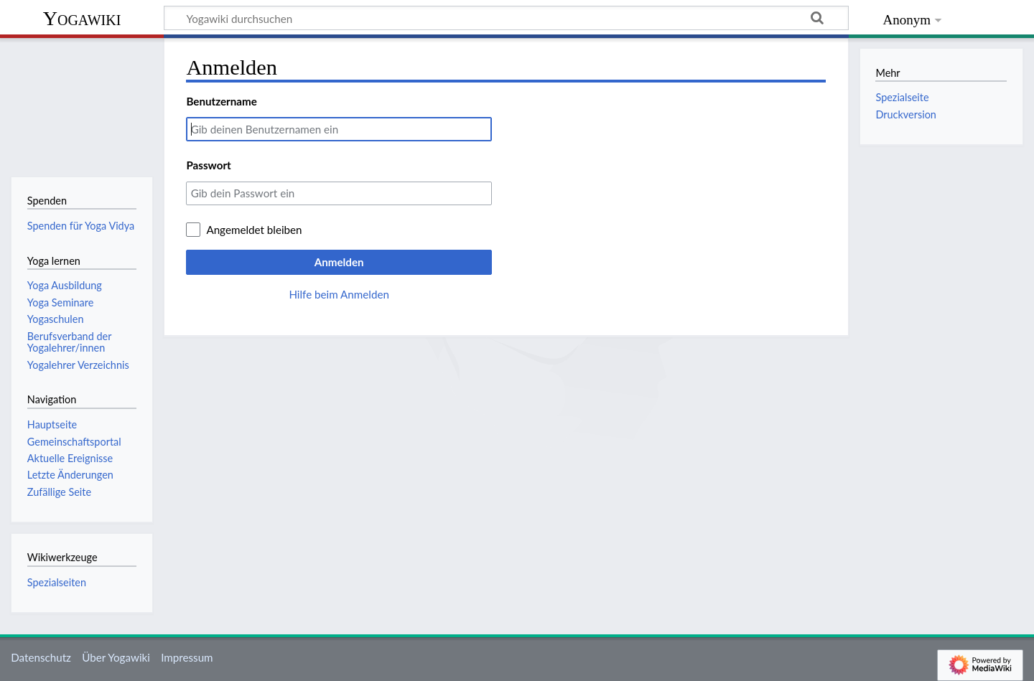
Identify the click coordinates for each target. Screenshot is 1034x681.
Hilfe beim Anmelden (339, 294)
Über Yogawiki (116, 657)
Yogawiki (82, 18)
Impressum (187, 657)
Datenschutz (41, 657)
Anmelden (339, 261)
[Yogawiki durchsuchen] (506, 17)
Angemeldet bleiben (254, 229)
